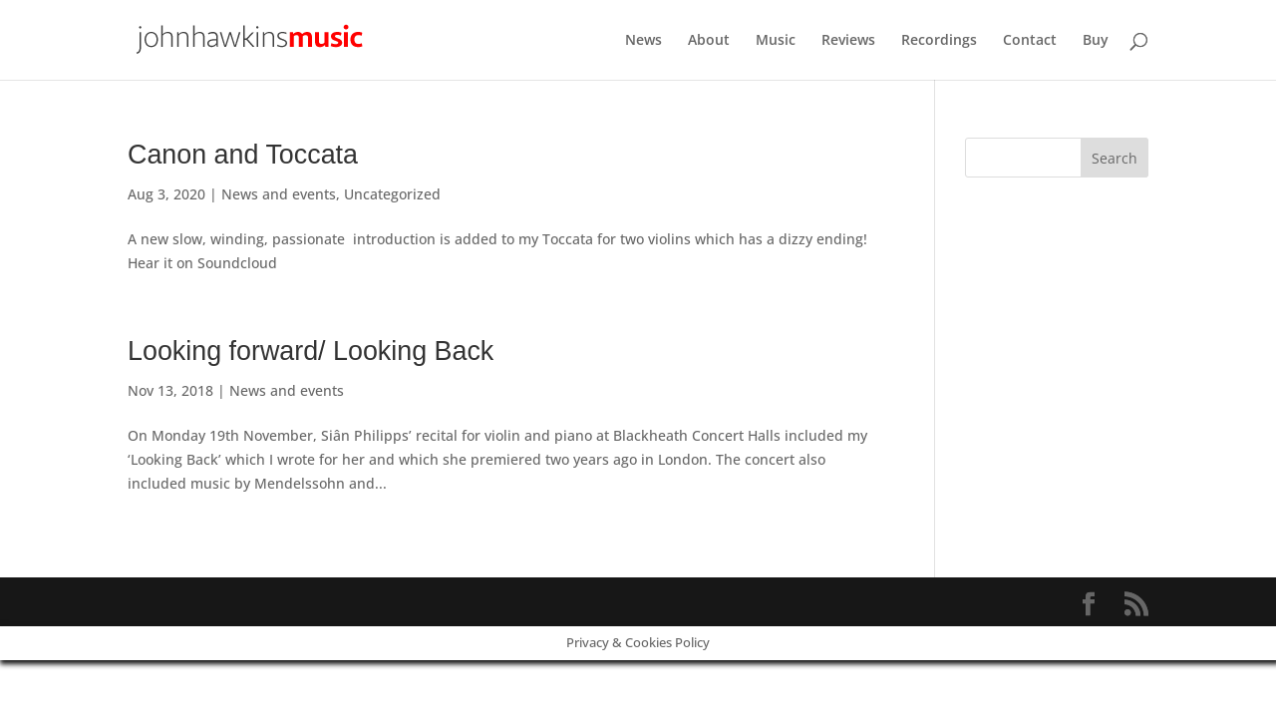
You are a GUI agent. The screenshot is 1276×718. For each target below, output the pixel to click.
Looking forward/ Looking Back (310, 351)
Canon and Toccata (243, 155)
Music (776, 41)
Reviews (848, 41)
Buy (1096, 41)
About (709, 41)
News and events (278, 193)
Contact (1030, 41)
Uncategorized (392, 193)
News (643, 41)
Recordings (939, 41)
